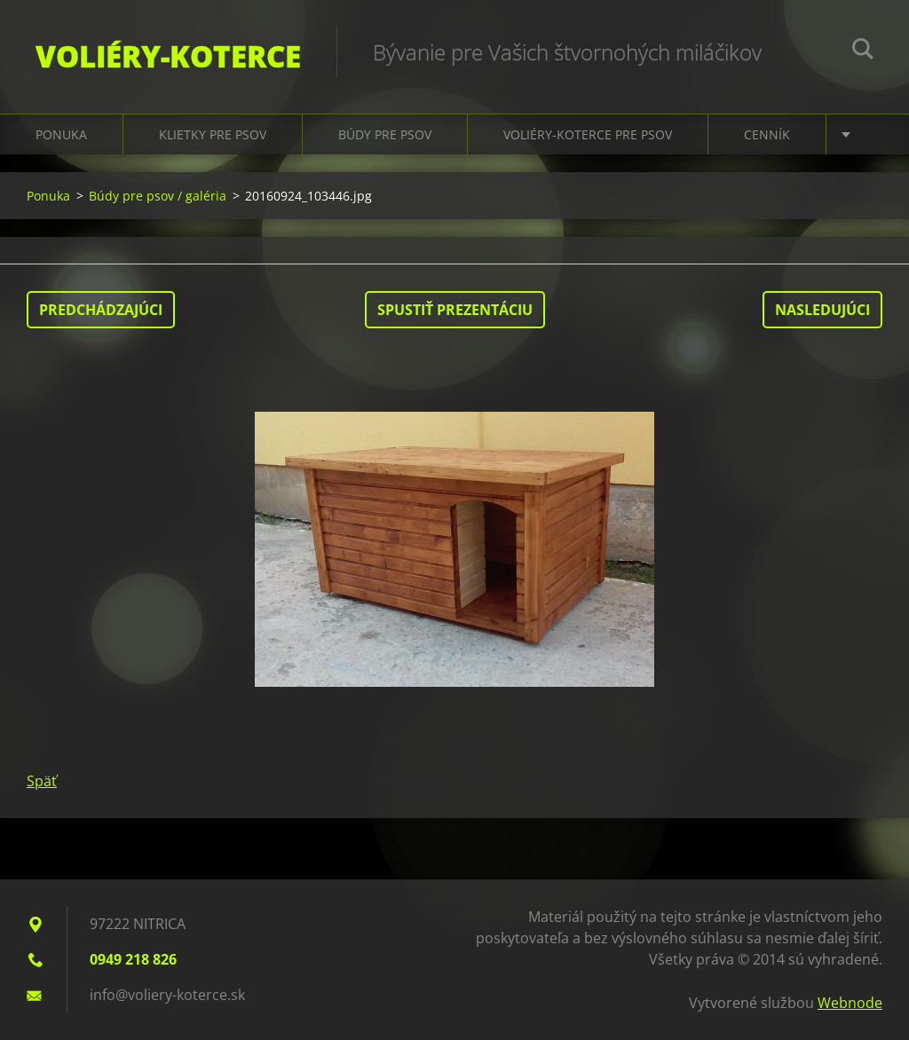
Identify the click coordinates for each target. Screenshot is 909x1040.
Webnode (850, 1002)
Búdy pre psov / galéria (157, 195)
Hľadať (862, 51)
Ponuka (61, 134)
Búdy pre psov (384, 134)
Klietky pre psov (212, 134)
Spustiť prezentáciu (455, 309)
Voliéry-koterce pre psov (587, 134)
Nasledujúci (822, 309)
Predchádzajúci (100, 309)
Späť (42, 781)
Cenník (767, 134)
